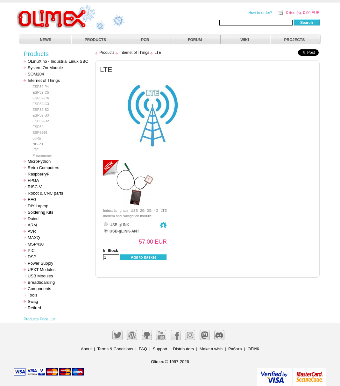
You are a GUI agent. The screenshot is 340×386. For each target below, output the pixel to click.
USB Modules (40, 276)
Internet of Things (44, 80)
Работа (235, 349)
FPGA (33, 180)
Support (160, 349)
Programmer (42, 155)
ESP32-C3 (40, 104)
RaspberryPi (39, 174)
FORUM (195, 40)
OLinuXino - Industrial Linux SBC (58, 61)
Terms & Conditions (115, 349)
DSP (32, 256)
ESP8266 (39, 132)
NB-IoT (38, 144)
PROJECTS (294, 40)
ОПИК (253, 349)
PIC (31, 250)
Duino (33, 218)
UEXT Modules (41, 269)
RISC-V (35, 186)
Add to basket (143, 257)
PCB (145, 40)
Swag (33, 301)
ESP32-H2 (40, 121)
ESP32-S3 (40, 115)
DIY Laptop (38, 206)
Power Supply (40, 263)
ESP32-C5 (40, 92)
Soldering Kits (40, 212)
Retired (34, 307)
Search (306, 22)
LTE (35, 150)
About (86, 349)
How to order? (260, 13)
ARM (32, 225)
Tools (32, 295)
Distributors (183, 349)
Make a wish (211, 349)
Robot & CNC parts (45, 193)
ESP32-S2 (40, 109)
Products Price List (39, 319)
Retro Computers (43, 167)
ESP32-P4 (40, 87)
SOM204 (36, 74)
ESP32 (37, 127)
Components (39, 288)
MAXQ (34, 237)
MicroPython (39, 161)
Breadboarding (41, 282)
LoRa (36, 138)
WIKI (244, 40)
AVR (32, 231)
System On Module (45, 67)
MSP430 (36, 244)
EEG (32, 199)
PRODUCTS (95, 40)
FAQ (143, 349)
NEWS (45, 40)
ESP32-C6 (40, 98)
